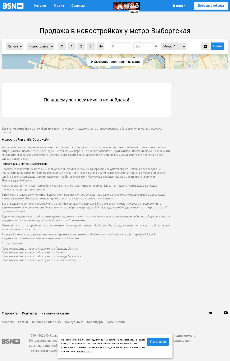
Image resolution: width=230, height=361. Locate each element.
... (21, 46)
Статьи (23, 322)
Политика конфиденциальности (46, 351)
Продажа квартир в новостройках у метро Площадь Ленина (40, 248)
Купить (13, 46)
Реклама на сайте (55, 313)
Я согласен (158, 341)
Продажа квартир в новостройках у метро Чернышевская (38, 260)
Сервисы (78, 5)
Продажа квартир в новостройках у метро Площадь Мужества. (42, 256)
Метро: (169, 46)
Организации (116, 322)
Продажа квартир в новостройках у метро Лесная (33, 252)
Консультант (74, 322)
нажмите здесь (84, 351)
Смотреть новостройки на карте (117, 62)
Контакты (29, 313)
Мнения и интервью (46, 322)
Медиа (59, 5)
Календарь (95, 322)
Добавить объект (210, 5)
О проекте (10, 313)
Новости (8, 322)
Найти (217, 46)
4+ (100, 45)
